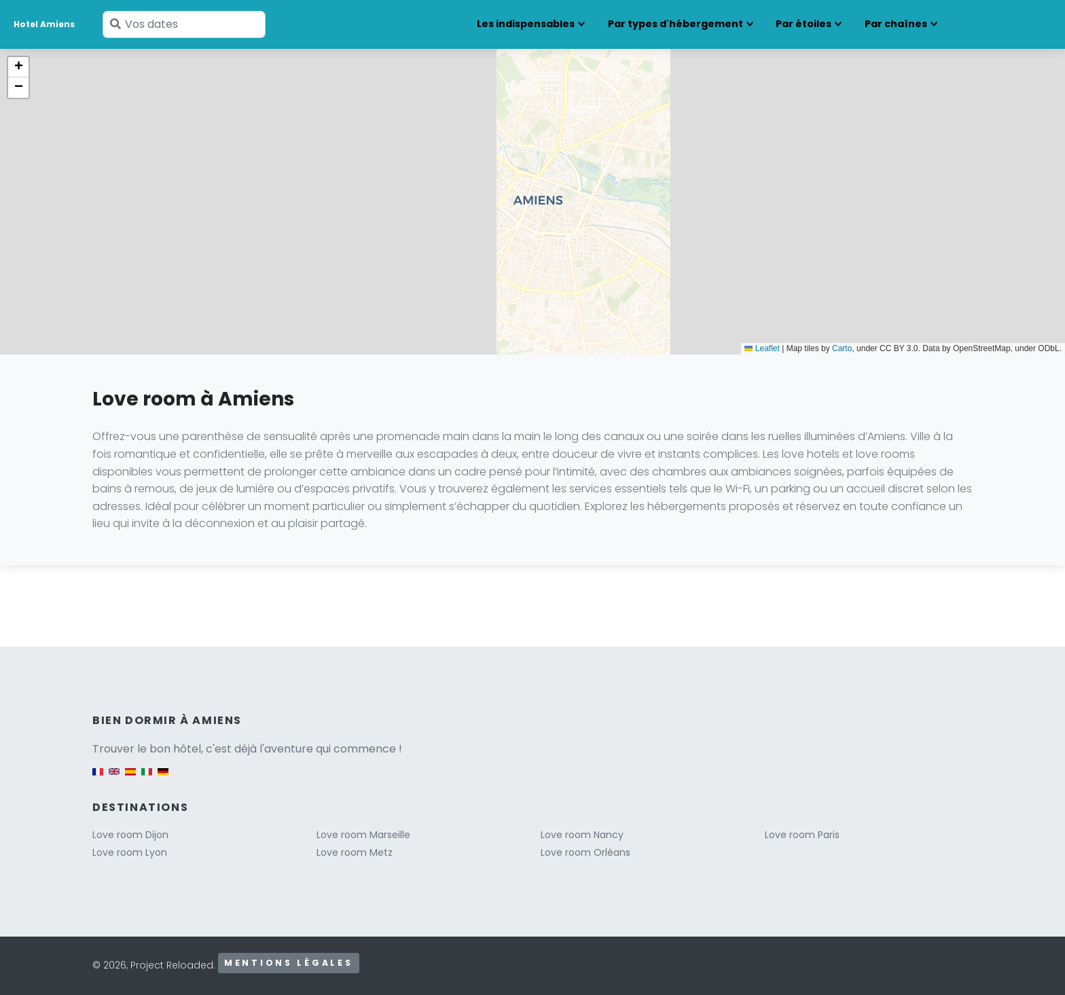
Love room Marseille (363, 835)
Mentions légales (288, 963)
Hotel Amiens (44, 24)
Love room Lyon (129, 852)
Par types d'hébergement (675, 24)
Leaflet (761, 348)
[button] (18, 67)
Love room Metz (355, 852)
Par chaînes (896, 24)
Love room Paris (802, 835)
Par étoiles (803, 24)
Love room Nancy (582, 835)
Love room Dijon (130, 835)
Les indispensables (526, 24)
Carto (842, 348)
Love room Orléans (585, 852)
